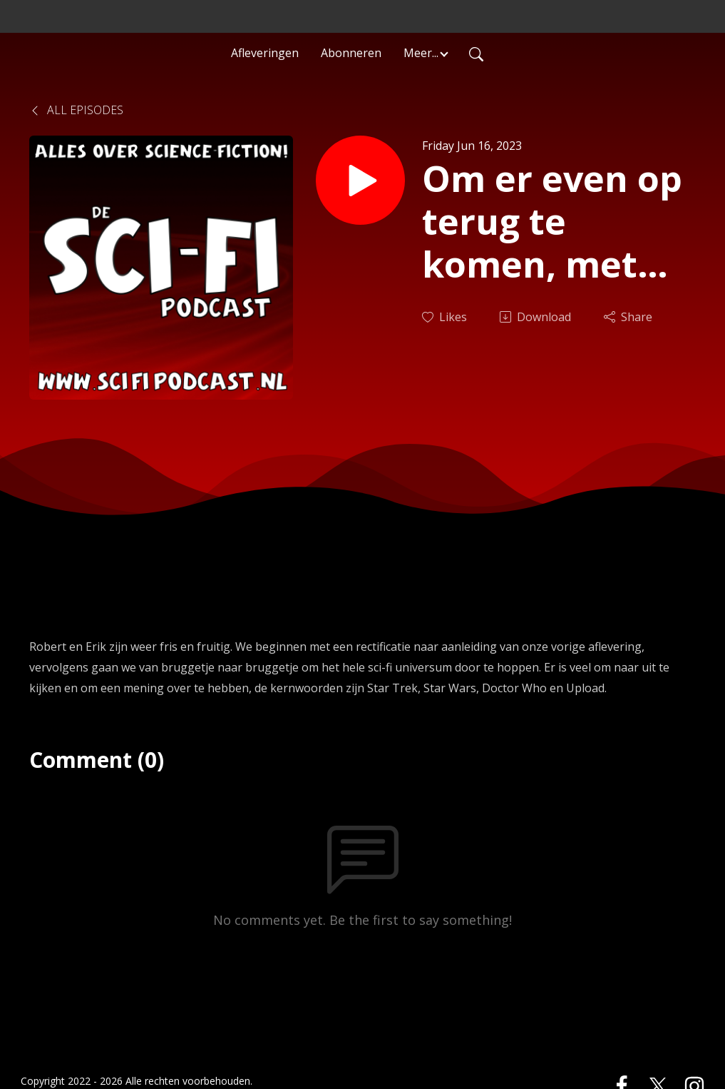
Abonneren (351, 53)
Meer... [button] (420, 53)
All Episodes (76, 110)
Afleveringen (265, 53)
